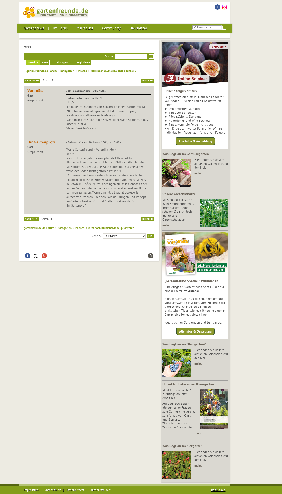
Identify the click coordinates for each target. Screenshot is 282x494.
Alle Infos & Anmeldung (195, 141)
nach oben (218, 490)
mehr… (198, 173)
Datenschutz (52, 490)
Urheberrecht (75, 490)
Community (111, 28)
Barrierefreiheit (100, 490)
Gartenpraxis (34, 28)
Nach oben (31, 219)
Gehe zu (97, 235)
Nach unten (32, 80)
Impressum (31, 490)
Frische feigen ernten (181, 91)
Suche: (109, 56)
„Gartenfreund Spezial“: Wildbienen (191, 281)
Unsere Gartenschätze (179, 194)
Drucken (147, 80)
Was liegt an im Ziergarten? (183, 446)
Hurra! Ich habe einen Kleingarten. (188, 384)
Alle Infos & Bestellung (195, 331)
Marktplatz (84, 28)
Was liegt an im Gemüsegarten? (186, 154)
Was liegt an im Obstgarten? (184, 344)
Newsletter (138, 28)
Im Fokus (60, 28)
